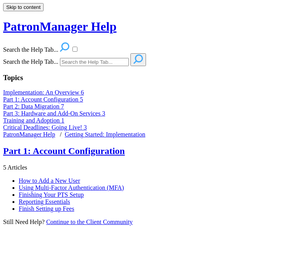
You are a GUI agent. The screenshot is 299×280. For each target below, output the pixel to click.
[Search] (94, 62)
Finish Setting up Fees (46, 208)
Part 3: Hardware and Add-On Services (54, 113)
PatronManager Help (29, 134)
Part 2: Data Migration (33, 106)
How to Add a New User (49, 180)
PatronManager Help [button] (59, 26)
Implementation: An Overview (43, 92)
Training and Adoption (33, 120)
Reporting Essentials (44, 201)
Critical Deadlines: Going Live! (45, 127)
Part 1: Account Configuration (43, 99)
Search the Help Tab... (30, 61)
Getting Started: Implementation (105, 134)
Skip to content (23, 7)
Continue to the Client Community (89, 222)
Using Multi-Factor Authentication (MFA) (71, 187)
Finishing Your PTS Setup (51, 194)
